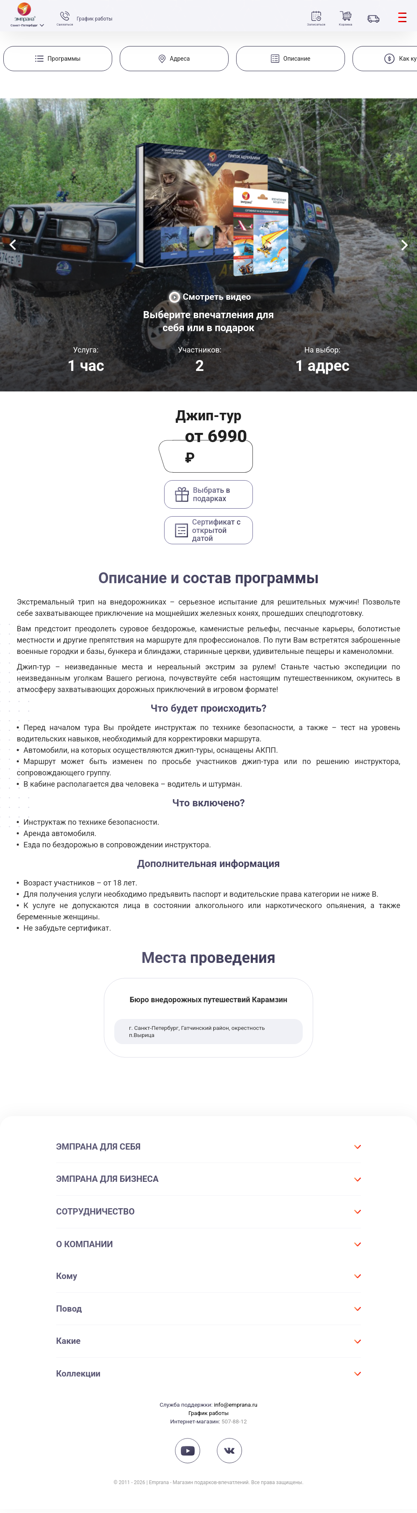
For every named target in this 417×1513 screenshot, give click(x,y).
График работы (95, 19)
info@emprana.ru (235, 1408)
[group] (57, 58)
